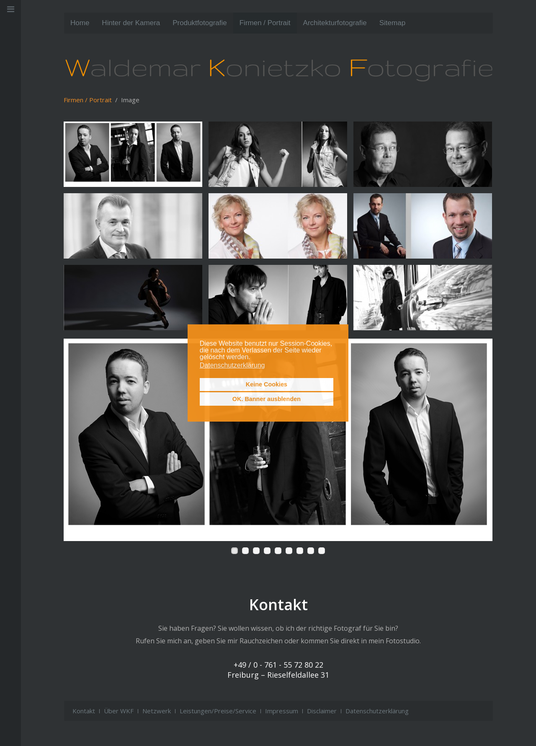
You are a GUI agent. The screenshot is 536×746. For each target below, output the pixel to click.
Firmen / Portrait (265, 23)
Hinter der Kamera (131, 23)
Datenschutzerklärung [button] (232, 365)
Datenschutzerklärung (377, 711)
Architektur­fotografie (335, 23)
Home (79, 23)
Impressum (281, 711)
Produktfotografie (200, 23)
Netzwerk (156, 711)
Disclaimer (322, 711)
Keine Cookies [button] (266, 384)
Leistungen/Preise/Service (218, 711)
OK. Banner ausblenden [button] (266, 399)
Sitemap (392, 23)
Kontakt (83, 711)
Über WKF (119, 711)
